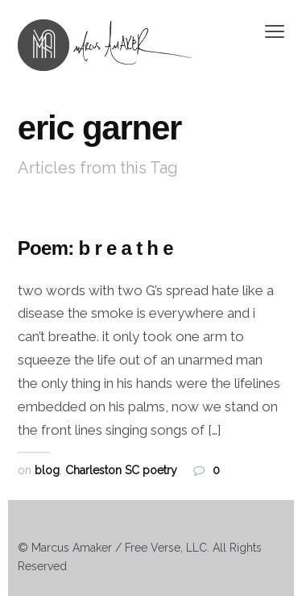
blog (47, 470)
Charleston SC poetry (121, 470)
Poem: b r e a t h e (95, 248)
